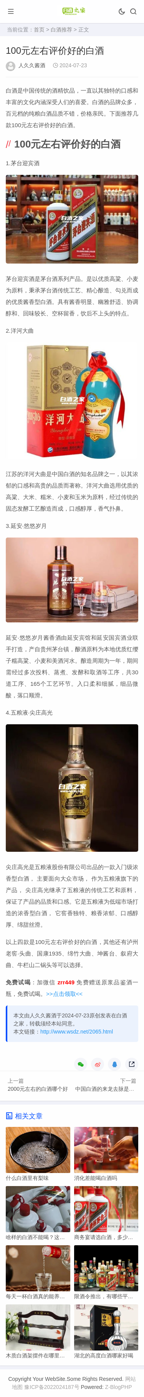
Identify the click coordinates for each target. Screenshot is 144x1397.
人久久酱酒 (31, 65)
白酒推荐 (61, 30)
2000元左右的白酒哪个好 (38, 1089)
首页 (39, 30)
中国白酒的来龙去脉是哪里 (107, 1089)
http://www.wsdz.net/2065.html (76, 1032)
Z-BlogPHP (118, 1387)
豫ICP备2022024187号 (51, 1387)
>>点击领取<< (64, 994)
